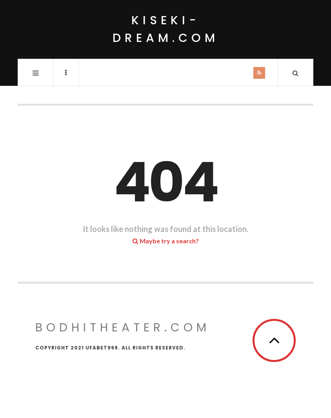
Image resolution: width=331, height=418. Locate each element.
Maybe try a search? (166, 240)
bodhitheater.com (122, 327)
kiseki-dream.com (166, 29)
